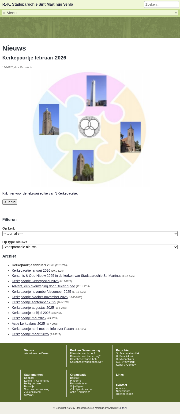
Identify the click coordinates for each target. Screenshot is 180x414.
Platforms (76, 380)
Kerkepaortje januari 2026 (31, 270)
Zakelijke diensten (81, 389)
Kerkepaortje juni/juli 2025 (31, 313)
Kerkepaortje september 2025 (34, 302)
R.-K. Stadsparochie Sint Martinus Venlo (37, 4)
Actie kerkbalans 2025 (28, 323)
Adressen (122, 388)
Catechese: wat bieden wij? (86, 361)
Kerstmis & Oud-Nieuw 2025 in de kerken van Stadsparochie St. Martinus (66, 275)
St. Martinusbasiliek (127, 353)
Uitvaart (29, 394)
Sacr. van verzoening (36, 389)
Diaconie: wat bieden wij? (85, 356)
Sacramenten (33, 374)
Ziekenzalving (32, 392)
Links (120, 374)
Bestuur (74, 377)
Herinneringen (124, 393)
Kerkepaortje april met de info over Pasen (43, 329)
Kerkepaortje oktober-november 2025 (40, 297)
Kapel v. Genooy (126, 364)
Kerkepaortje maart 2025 (30, 334)
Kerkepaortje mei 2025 (29, 318)
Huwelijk (29, 386)
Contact (121, 385)
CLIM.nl (122, 408)
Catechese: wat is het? (84, 359)
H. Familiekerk (124, 356)
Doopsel (29, 377)
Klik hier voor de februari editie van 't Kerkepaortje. (40, 193)
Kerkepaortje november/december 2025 (41, 291)
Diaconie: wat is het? (82, 353)
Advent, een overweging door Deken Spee (43, 286)
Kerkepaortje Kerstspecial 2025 (35, 281)
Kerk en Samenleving (85, 350)
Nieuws (29, 350)
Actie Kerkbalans (80, 392)
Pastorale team (79, 383)
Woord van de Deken (36, 353)
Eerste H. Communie (36, 380)
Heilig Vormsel (32, 383)
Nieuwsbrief (123, 391)
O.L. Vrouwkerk (125, 361)
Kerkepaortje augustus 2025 (33, 307)
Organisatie (78, 374)
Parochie (122, 350)
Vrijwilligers (76, 386)
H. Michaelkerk (125, 359)
